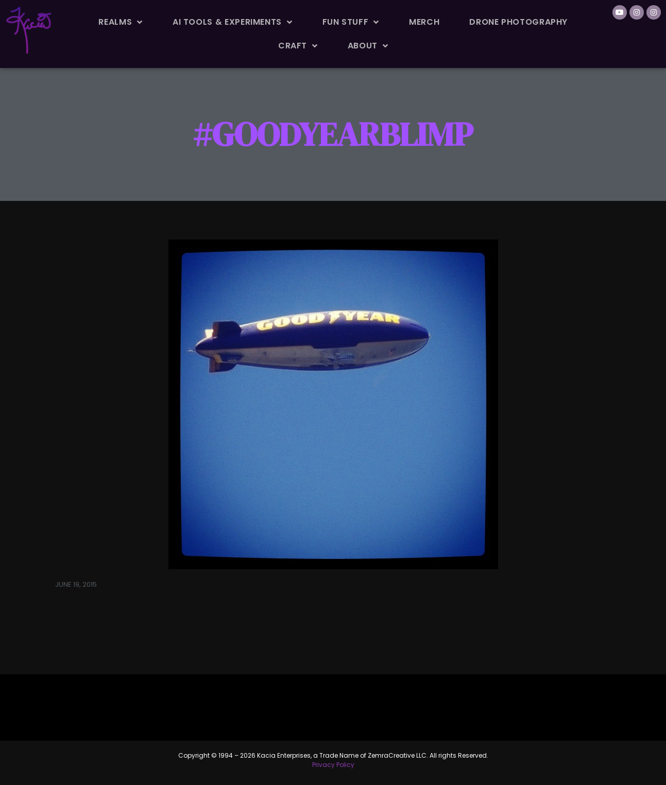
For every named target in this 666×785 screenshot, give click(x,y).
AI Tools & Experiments (233, 22)
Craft (298, 46)
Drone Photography (518, 22)
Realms (120, 22)
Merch (424, 22)
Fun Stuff (350, 22)
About (368, 46)
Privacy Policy (333, 764)
